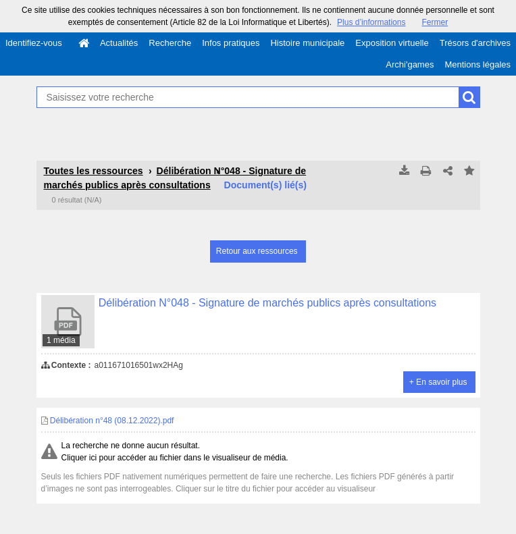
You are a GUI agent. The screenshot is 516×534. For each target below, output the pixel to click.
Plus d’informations (371, 22)
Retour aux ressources (257, 251)
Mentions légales (477, 64)
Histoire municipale (307, 43)
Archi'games (410, 64)
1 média (61, 340)
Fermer (434, 22)
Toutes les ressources (93, 170)
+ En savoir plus (438, 382)
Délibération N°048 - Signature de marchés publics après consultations (267, 303)
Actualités (119, 43)
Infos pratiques (230, 43)
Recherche (170, 43)
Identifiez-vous (33, 43)
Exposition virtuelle (391, 43)
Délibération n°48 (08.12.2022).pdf (107, 420)
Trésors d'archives (475, 43)
